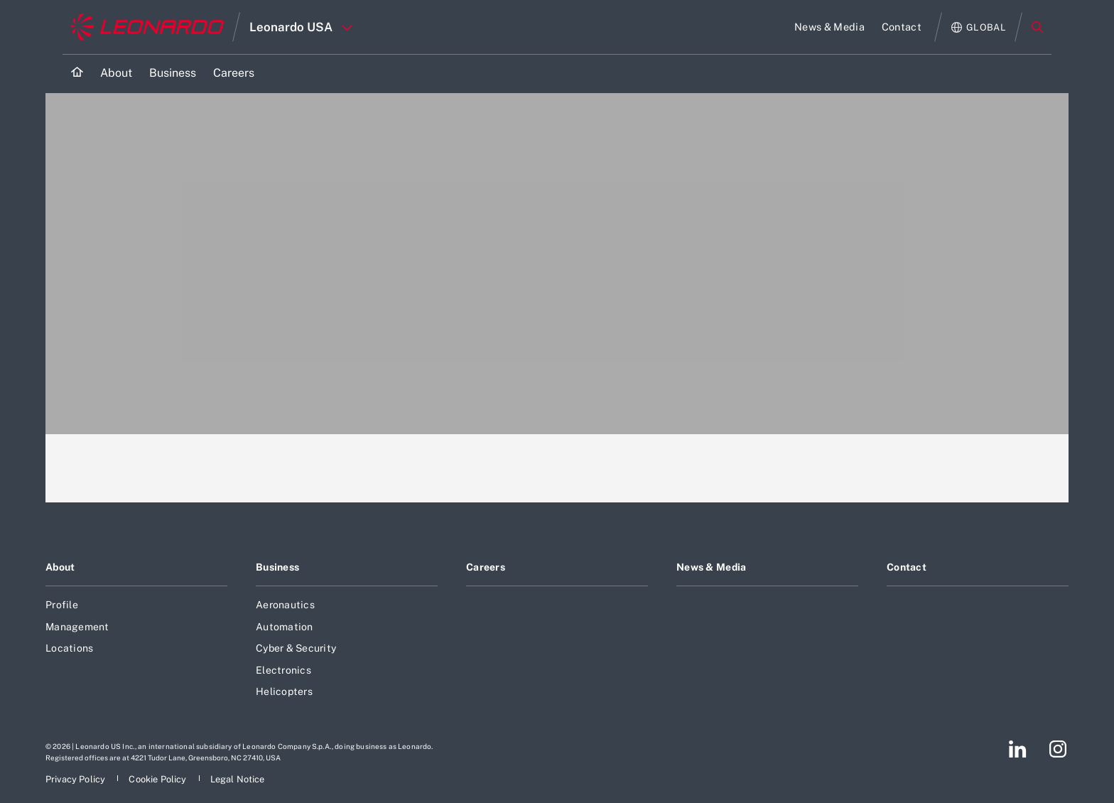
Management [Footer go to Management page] (77, 626)
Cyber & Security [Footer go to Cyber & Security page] (296, 648)
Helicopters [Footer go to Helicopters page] (284, 691)
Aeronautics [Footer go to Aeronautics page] (285, 604)
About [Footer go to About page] (60, 567)
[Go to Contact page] (901, 27)
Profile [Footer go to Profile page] (61, 604)
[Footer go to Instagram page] (1058, 749)
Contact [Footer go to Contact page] (906, 567)
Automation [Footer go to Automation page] (284, 626)
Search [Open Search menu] (1037, 27)
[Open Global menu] (978, 27)
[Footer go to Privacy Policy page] (76, 779)
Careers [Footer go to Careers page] (485, 567)
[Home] (77, 73)
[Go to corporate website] (147, 27)
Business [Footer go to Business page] (277, 567)
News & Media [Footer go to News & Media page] (711, 567)
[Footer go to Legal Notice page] (237, 779)
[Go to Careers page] (233, 73)
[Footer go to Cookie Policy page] (158, 779)
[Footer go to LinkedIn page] (1017, 749)
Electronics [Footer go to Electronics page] (283, 670)
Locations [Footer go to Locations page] (69, 648)
